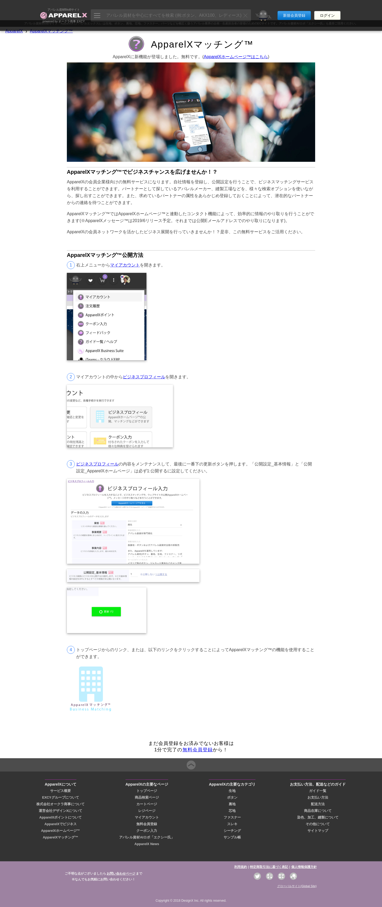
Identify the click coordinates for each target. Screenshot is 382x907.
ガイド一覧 (317, 791)
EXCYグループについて (60, 797)
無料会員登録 (198, 749)
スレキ (232, 824)
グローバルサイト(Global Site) (297, 886)
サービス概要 (60, 791)
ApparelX (14, 31)
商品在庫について (318, 811)
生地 (232, 791)
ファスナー (232, 817)
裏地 (232, 804)
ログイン (327, 10)
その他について (318, 824)
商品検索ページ (147, 797)
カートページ (146, 804)
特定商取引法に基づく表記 (269, 867)
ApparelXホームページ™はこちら (236, 56)
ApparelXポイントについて (60, 817)
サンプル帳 (232, 837)
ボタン (232, 797)
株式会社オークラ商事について (60, 804)
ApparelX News (146, 844)
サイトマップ (317, 831)
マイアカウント (125, 265)
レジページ (146, 811)
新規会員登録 (294, 10)
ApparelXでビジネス (61, 824)
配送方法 (318, 804)
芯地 (232, 811)
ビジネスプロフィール (144, 377)
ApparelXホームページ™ (60, 831)
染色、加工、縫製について (317, 817)
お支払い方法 (317, 797)
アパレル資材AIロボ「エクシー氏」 (146, 837)
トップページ (146, 791)
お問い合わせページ (121, 873)
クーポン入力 (146, 831)
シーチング (232, 831)
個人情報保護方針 (304, 867)
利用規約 (240, 867)
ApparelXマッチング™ (51, 31)
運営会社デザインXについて (61, 811)
